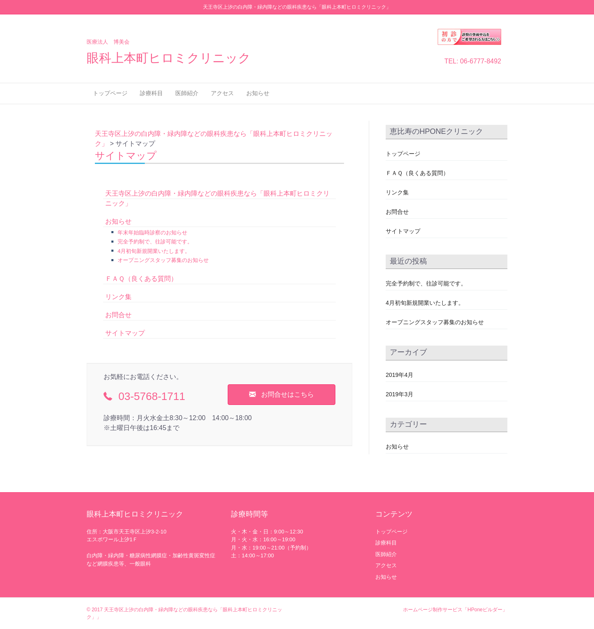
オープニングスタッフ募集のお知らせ (163, 260)
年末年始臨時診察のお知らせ (152, 232)
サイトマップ (125, 333)
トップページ (110, 93)
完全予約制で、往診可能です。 (155, 242)
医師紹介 (186, 93)
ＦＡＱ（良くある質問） (141, 278)
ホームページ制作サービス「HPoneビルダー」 (455, 610)
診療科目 (151, 93)
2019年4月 (399, 375)
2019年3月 (399, 394)
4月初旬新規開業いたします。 (154, 251)
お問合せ (118, 314)
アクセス (222, 93)
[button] (281, 394)
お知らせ (257, 93)
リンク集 (118, 296)
